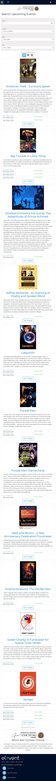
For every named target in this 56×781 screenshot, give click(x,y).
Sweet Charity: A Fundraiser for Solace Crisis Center (28, 641)
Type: (3, 45)
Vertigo (28, 699)
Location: (4, 29)
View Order (11, 768)
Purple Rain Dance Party (28, 470)
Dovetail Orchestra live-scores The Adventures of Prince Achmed (28, 215)
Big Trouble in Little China (28, 156)
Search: (4, 20)
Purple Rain (28, 410)
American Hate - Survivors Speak (28, 86)
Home (3, 762)
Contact (12, 762)
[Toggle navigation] (2, 2)
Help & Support (12, 777)
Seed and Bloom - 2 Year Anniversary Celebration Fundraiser (28, 534)
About (7, 762)
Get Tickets (28, 124)
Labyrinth (28, 352)
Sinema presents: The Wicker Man (28, 589)
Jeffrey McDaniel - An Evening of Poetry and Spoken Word (28, 294)
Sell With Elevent (12, 773)
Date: (3, 37)
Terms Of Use (19, 762)
